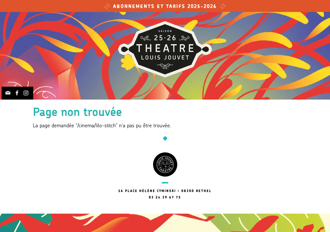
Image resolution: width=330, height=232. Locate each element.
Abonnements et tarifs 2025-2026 (165, 7)
